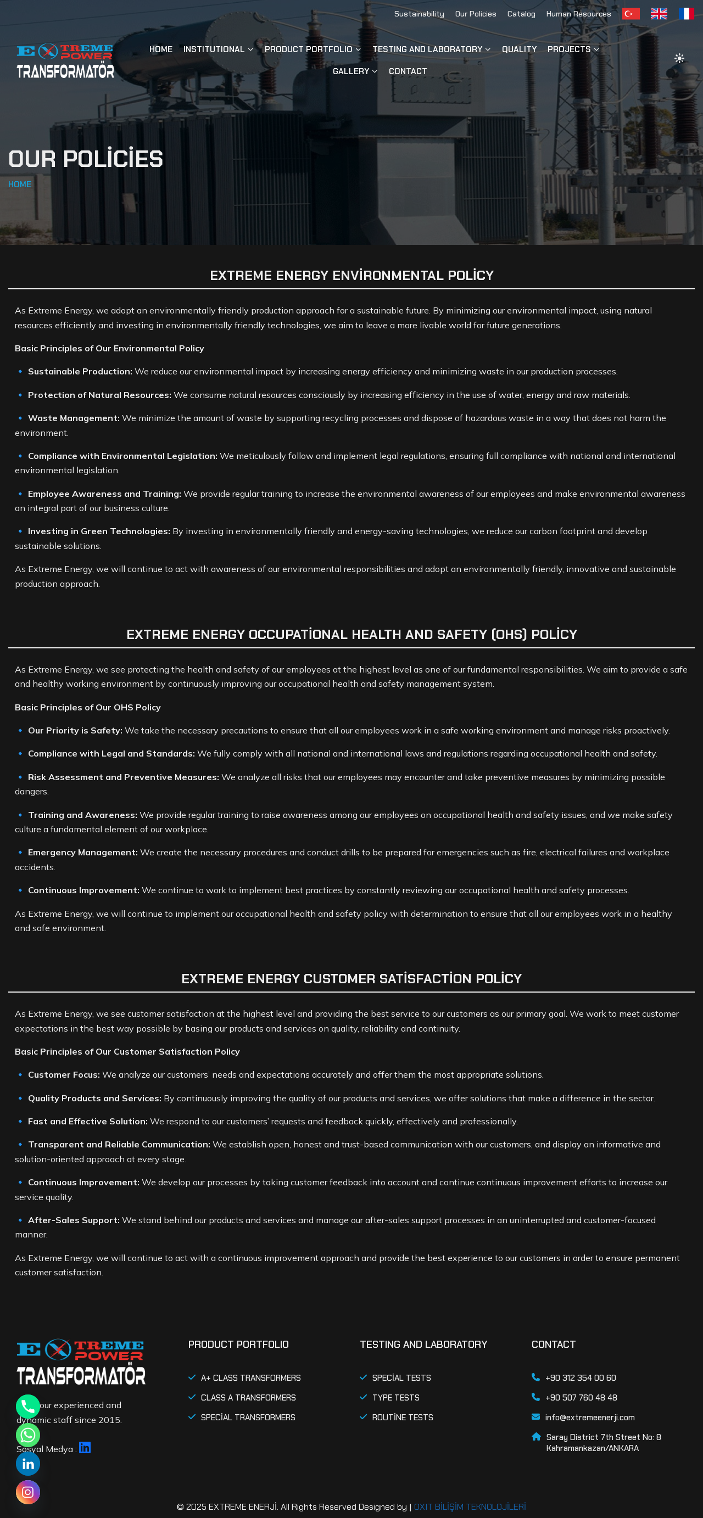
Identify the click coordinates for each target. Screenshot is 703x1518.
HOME (160, 49)
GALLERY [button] (351, 71)
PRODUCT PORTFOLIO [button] (309, 49)
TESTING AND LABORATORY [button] (427, 49)
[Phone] (28, 1406)
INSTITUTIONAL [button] (214, 49)
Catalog (521, 14)
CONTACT (408, 71)
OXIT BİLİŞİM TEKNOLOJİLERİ (470, 1507)
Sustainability (419, 14)
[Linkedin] (28, 1464)
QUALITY (519, 49)
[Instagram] (28, 1492)
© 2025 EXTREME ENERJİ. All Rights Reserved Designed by (292, 1507)
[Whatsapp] (28, 1435)
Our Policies (475, 14)
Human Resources (578, 14)
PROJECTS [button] (569, 49)
